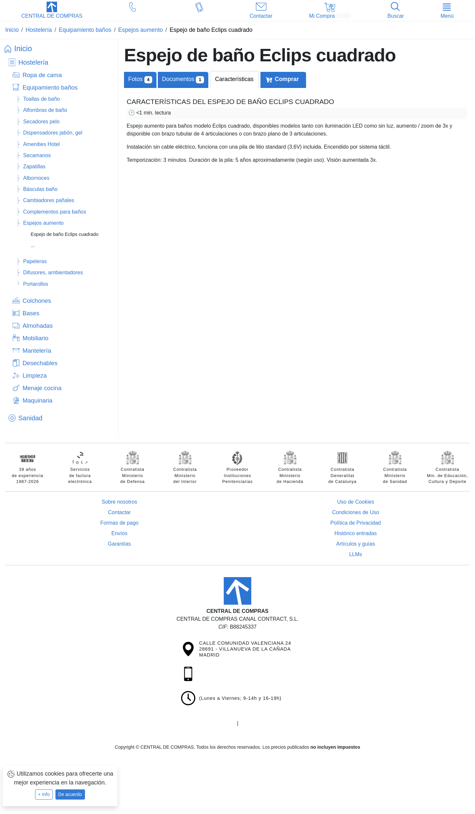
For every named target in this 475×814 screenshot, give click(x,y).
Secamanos (37, 155)
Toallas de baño (41, 99)
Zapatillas (34, 166)
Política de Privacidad (355, 523)
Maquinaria (37, 400)
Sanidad (30, 418)
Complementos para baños (54, 212)
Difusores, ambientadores (53, 272)
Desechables (40, 363)
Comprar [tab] (287, 79)
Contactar (119, 512)
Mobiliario (36, 338)
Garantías (119, 544)
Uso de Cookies (355, 502)
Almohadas (38, 325)
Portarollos (35, 284)
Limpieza (35, 375)
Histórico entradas (356, 533)
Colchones (37, 300)
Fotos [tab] (140, 79)
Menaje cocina (42, 388)
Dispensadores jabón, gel (52, 133)
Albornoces (36, 178)
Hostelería (33, 62)
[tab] (183, 79)
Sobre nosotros (119, 502)
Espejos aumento (43, 223)
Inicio (23, 48)
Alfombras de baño (45, 110)
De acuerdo (70, 794)
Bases (31, 313)
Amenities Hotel (41, 144)
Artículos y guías (355, 544)
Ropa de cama (42, 75)
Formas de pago (119, 523)
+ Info (44, 794)
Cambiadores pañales (48, 200)
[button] (52, 11)
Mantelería (37, 350)
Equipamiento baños (50, 87)
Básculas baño (40, 189)
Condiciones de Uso (355, 512)
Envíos (120, 533)
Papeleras (35, 261)
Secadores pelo (41, 121)
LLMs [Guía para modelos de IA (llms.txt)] (355, 554)
